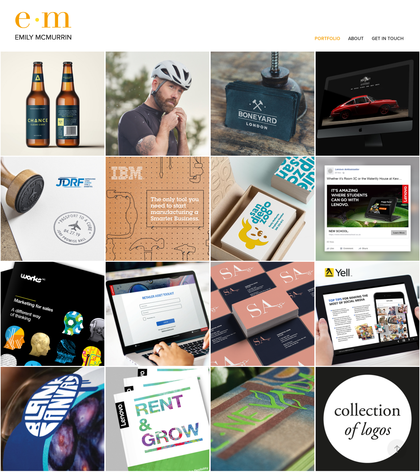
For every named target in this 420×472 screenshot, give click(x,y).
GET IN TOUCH (388, 38)
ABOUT (356, 38)
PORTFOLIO (327, 38)
